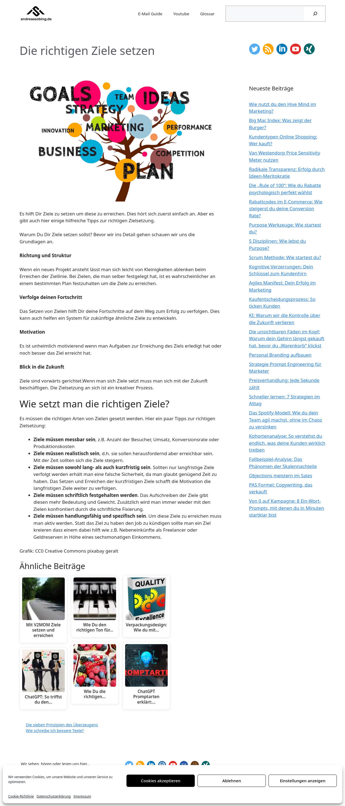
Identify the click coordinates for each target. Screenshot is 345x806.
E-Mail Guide (150, 13)
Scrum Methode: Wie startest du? (285, 257)
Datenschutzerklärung (54, 796)
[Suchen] (315, 13)
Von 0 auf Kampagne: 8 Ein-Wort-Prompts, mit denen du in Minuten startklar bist (286, 508)
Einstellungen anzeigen (303, 780)
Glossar (207, 13)
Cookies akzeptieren (161, 780)
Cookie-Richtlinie (21, 796)
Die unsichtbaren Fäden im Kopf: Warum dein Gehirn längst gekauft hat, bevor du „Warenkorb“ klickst (287, 338)
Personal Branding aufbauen (280, 355)
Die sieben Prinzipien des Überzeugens (62, 724)
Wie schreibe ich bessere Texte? (55, 730)
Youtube (181, 13)
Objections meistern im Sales (280, 475)
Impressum (82, 796)
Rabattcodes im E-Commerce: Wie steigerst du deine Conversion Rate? (286, 208)
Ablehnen (231, 780)
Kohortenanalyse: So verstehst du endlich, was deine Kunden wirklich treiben (287, 443)
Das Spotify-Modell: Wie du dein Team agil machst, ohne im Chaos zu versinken (285, 420)
